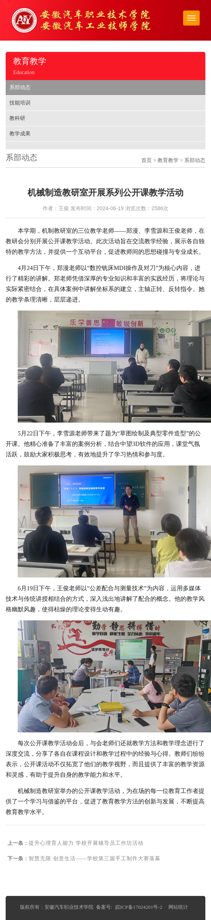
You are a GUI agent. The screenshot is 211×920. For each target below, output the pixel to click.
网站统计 (178, 907)
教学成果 (20, 133)
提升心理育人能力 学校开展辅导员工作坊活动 (86, 843)
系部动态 (20, 87)
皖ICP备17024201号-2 (138, 907)
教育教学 (168, 160)
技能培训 (20, 103)
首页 (146, 160)
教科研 (17, 118)
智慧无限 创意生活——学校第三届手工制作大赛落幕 (95, 858)
